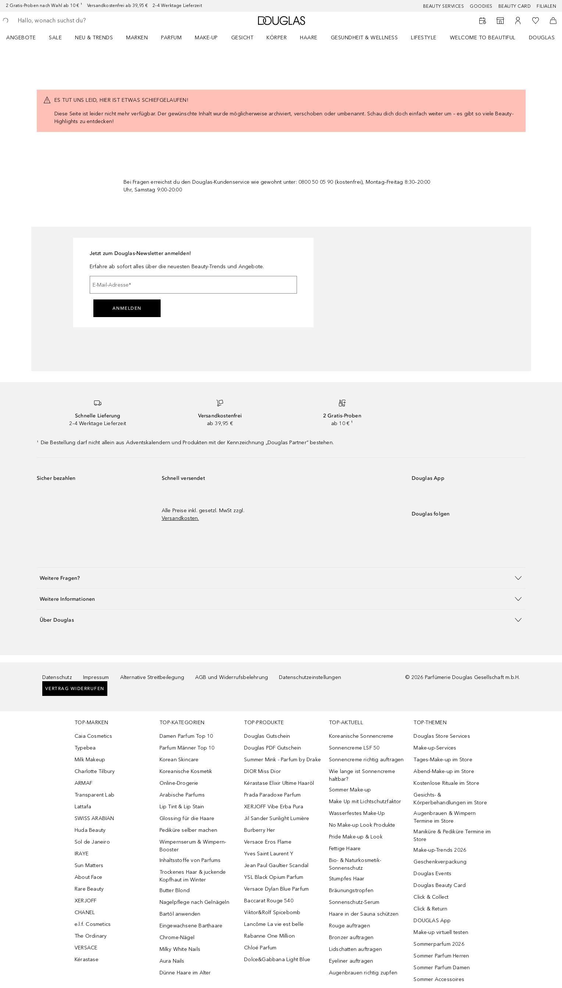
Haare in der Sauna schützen (363, 914)
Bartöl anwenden (180, 914)
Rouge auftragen (349, 926)
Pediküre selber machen (188, 830)
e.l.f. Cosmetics (93, 924)
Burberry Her (259, 830)
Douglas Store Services (442, 736)
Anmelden (127, 308)
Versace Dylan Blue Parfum (276, 889)
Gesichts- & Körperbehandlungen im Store (450, 799)
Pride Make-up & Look (356, 837)
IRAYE (82, 854)
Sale (55, 38)
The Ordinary (91, 936)
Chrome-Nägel (177, 937)
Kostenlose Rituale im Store (446, 783)
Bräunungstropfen (351, 890)
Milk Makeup (90, 760)
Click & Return (430, 909)
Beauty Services (443, 6)
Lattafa (83, 807)
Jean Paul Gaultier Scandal (276, 865)
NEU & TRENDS (94, 38)
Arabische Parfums (182, 795)
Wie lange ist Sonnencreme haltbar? (362, 775)
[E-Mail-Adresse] (193, 285)
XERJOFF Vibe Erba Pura (273, 807)
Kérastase (87, 959)
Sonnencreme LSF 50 (354, 748)
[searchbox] (71, 20)
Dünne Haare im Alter (185, 973)
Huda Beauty (90, 830)
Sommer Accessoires (439, 979)
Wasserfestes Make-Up (357, 813)
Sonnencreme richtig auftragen (366, 760)
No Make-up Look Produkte (362, 825)
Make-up (206, 38)
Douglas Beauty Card (440, 885)
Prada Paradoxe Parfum (272, 795)
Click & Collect (431, 897)
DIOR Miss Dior (262, 771)
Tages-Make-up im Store (443, 760)
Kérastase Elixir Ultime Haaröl (279, 783)
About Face (88, 877)
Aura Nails (172, 961)
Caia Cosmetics (93, 736)
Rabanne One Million (269, 936)
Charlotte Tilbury (95, 771)
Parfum (171, 38)
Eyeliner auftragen (351, 961)
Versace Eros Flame (267, 842)
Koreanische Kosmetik (186, 771)
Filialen (546, 6)
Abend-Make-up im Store (444, 771)
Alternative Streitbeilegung (152, 677)
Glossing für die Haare (187, 818)
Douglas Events (432, 873)
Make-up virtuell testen (441, 932)
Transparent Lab (94, 795)
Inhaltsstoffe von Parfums (190, 860)
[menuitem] (25, 37)
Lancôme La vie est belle (274, 924)
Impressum (96, 677)
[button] (281, 577)
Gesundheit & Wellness (364, 38)
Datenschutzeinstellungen (310, 677)
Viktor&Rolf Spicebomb (272, 912)
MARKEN (137, 38)
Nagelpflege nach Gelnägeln (194, 902)
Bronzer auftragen (351, 937)
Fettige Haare (345, 848)
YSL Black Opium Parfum (273, 877)
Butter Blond (175, 890)
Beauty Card (514, 6)
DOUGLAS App (432, 920)
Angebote (21, 38)
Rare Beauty (89, 889)
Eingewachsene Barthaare (191, 926)
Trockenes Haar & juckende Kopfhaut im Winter (193, 876)
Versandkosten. (180, 518)
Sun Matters (89, 865)
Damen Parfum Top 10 (186, 736)
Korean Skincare (179, 760)
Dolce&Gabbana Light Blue (277, 959)
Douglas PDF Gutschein (272, 748)
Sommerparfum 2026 (439, 944)
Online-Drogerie (179, 783)
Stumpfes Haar (347, 879)
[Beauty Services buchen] (482, 20)
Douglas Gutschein (267, 736)
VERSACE (86, 948)
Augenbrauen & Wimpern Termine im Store (445, 817)
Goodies (481, 6)
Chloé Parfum (260, 948)
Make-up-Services (435, 748)
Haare (309, 38)
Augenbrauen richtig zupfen (363, 973)
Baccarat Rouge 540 (268, 901)
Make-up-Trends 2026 (440, 850)
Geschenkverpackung (440, 862)
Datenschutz (57, 677)
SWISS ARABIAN (94, 818)
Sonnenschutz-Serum (354, 902)
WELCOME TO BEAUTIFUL (483, 38)
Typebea (85, 748)
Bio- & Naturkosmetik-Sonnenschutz (355, 864)
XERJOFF (85, 901)
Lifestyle (424, 38)
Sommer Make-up (350, 790)
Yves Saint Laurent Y (268, 854)
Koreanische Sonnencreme (361, 736)
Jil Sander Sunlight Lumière (276, 818)
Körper (276, 38)
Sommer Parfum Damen (442, 967)
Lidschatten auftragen (355, 949)
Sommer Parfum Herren (441, 956)
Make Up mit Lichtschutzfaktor (365, 801)
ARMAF (83, 783)
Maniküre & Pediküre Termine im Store (452, 836)
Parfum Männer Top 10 (187, 748)
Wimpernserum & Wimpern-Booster (193, 846)
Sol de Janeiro (92, 842)
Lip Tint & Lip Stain (182, 807)
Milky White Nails (180, 949)
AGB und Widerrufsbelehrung (231, 677)
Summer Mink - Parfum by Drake (282, 760)
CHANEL (85, 912)
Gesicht (242, 38)
